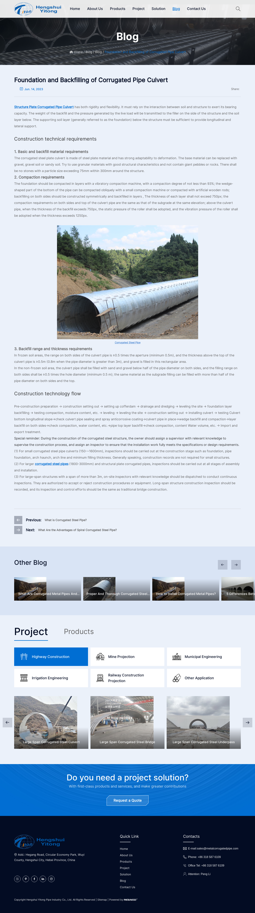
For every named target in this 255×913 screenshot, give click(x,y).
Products (117, 9)
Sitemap (102, 899)
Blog (176, 9)
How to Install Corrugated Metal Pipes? (186, 594)
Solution (158, 9)
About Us (95, 9)
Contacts (191, 836)
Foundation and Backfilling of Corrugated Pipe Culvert (145, 52)
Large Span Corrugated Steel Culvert (51, 742)
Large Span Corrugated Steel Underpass (204, 742)
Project (138, 9)
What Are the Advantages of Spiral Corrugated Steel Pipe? (77, 530)
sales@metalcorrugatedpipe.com (217, 848)
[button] (236, 565)
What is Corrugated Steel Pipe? (66, 520)
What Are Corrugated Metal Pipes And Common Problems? (47, 594)
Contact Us (196, 9)
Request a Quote (128, 800)
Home (75, 9)
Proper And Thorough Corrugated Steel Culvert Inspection (116, 594)
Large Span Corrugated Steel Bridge (127, 742)
